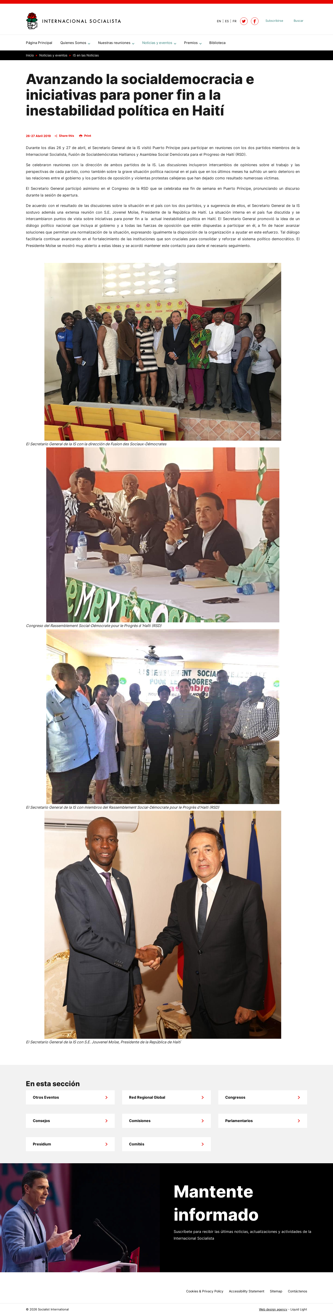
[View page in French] (232, 21)
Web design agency (273, 1309)
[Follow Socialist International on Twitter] (244, 21)
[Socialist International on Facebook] (255, 21)
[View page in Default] (217, 21)
